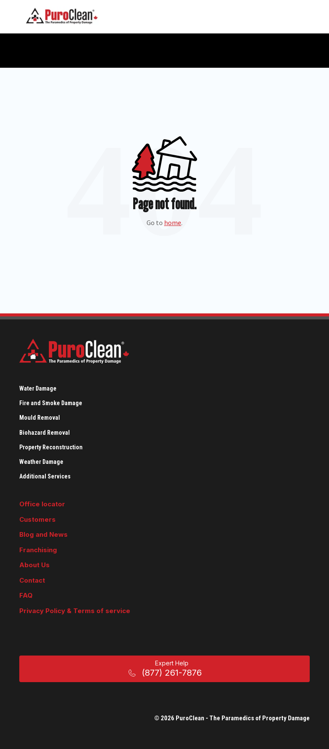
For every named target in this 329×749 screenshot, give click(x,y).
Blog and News (43, 534)
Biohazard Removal (44, 432)
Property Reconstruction (51, 447)
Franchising (38, 550)
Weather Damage (41, 461)
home (172, 222)
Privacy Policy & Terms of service (74, 611)
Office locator (42, 504)
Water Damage (38, 388)
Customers (37, 519)
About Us (34, 565)
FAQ (26, 595)
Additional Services (45, 476)
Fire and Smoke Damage (50, 403)
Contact (32, 580)
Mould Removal (39, 417)
